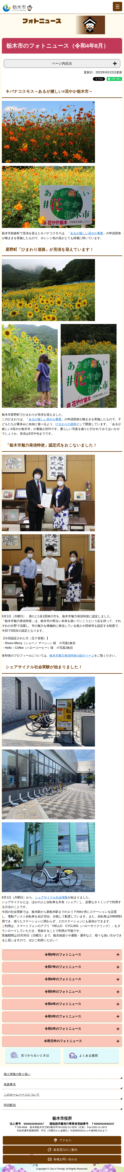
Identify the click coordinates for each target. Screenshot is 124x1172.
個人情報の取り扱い (17, 1074)
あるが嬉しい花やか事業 (86, 233)
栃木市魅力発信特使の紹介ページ (72, 655)
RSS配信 (10, 1105)
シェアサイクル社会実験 (51, 897)
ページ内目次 (62, 63)
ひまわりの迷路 (65, 424)
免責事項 (10, 1084)
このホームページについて (21, 1094)
